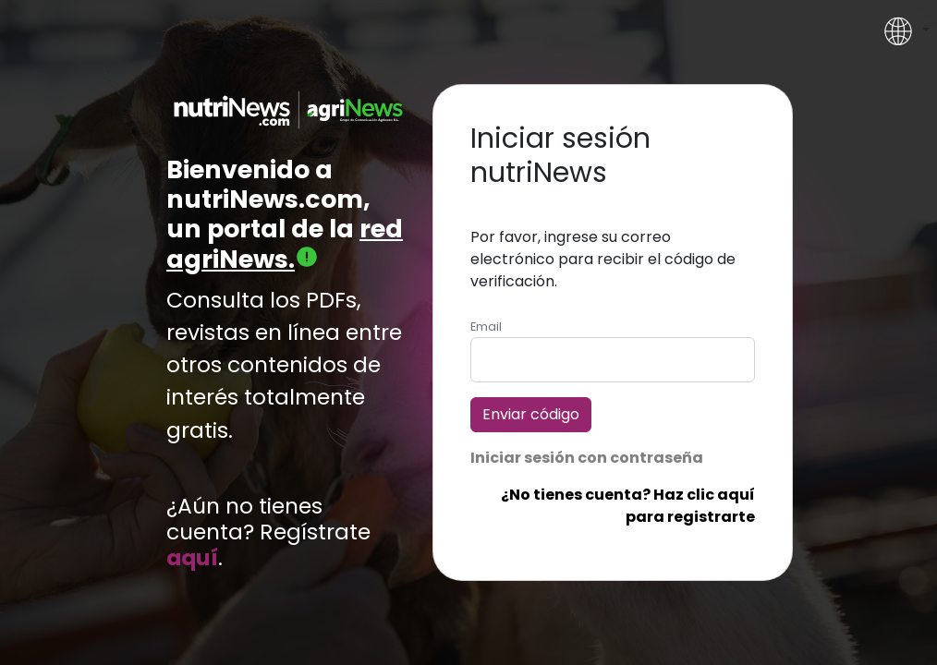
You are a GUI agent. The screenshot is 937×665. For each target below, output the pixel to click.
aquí (192, 558)
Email (486, 326)
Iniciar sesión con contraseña (586, 457)
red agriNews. (284, 243)
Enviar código (530, 414)
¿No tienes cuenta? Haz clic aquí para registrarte (628, 505)
